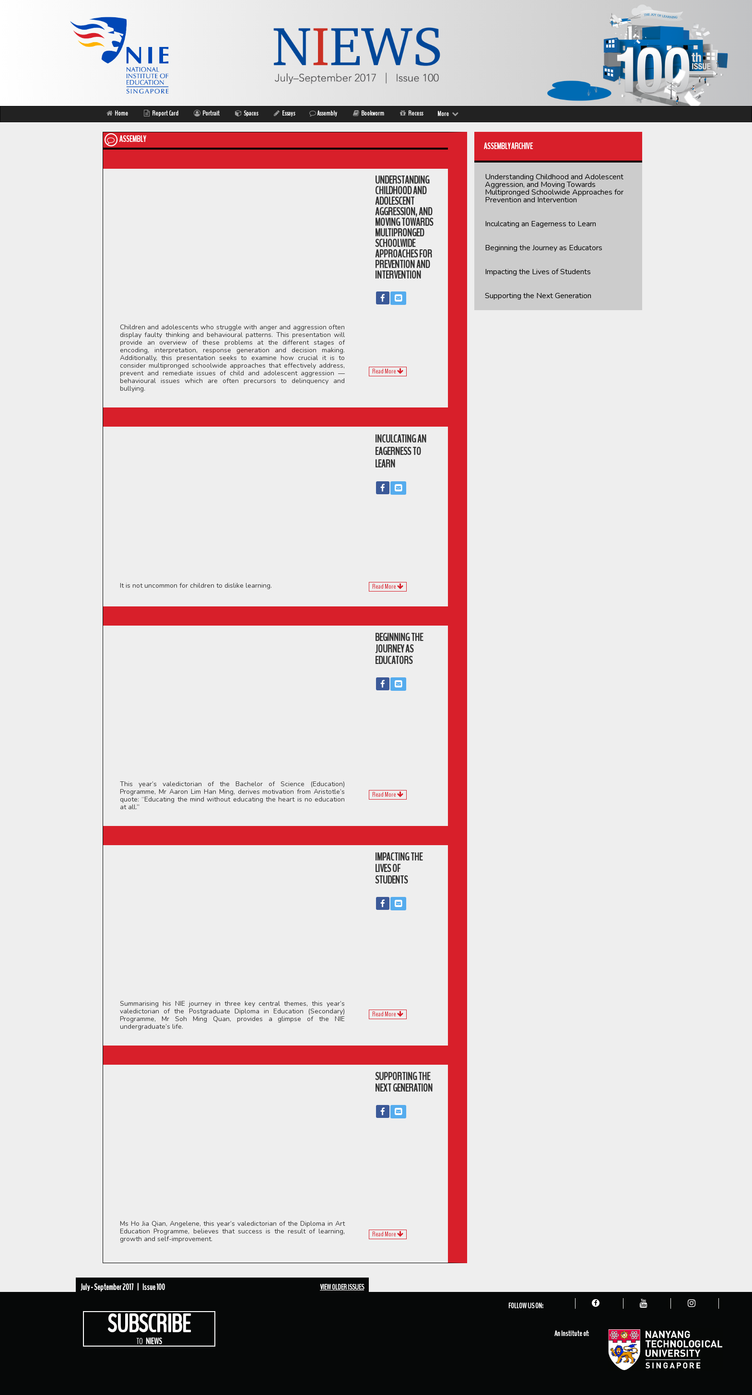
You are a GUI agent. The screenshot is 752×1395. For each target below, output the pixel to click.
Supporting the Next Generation (538, 296)
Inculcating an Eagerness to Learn (540, 224)
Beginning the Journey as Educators (543, 248)
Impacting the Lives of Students (538, 272)
